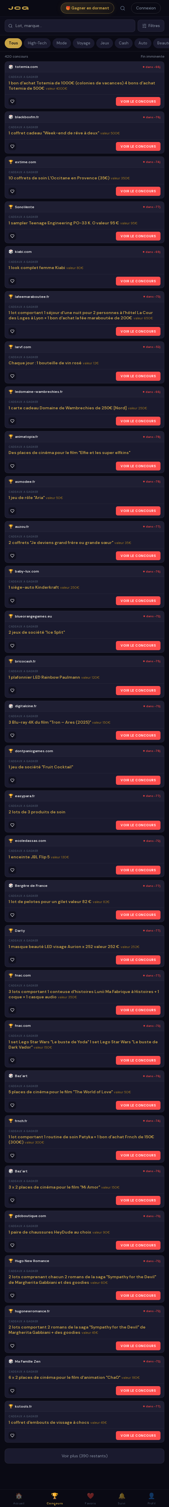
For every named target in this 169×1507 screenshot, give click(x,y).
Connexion (146, 8)
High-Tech (37, 43)
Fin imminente (152, 56)
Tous (13, 43)
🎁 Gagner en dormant (87, 8)
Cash (124, 43)
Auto (142, 43)
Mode (62, 43)
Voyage (83, 43)
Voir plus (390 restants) (85, 1455)
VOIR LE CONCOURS (138, 101)
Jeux (104, 43)
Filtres (151, 25)
